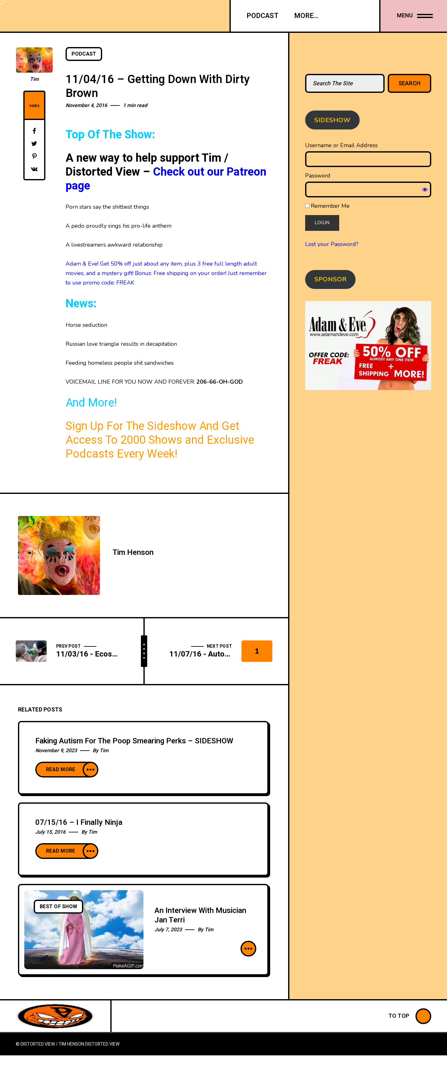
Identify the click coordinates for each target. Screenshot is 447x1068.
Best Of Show (58, 906)
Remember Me (327, 206)
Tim (34, 79)
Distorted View (102, 1044)
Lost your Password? (331, 244)
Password (317, 175)
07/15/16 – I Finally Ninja (78, 822)
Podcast (84, 54)
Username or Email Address (341, 145)
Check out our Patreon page (166, 179)
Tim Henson (133, 552)
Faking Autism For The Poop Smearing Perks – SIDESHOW (134, 741)
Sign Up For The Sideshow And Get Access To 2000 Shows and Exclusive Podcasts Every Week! (160, 440)
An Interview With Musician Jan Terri (200, 915)
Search (409, 83)
